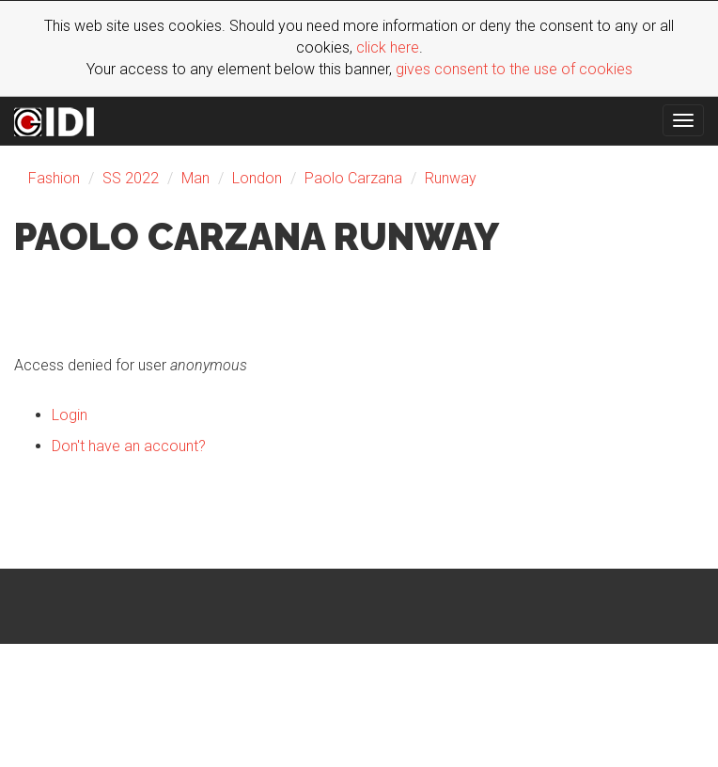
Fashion (54, 178)
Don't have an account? (129, 446)
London (257, 178)
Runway (450, 178)
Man (195, 178)
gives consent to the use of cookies (514, 69)
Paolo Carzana (353, 178)
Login (69, 415)
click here (387, 47)
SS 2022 (130, 178)
